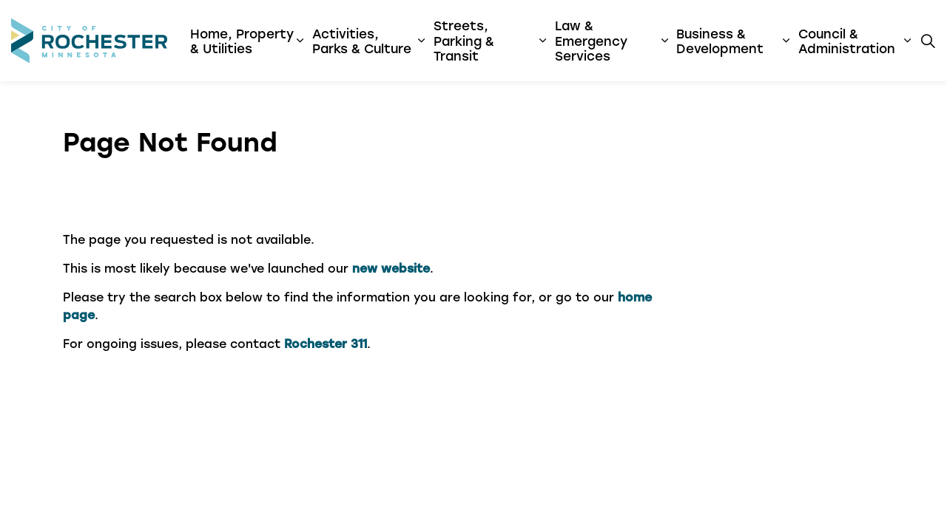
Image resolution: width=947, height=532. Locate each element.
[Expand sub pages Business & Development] (785, 40)
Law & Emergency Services (591, 40)
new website (391, 268)
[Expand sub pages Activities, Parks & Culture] (421, 40)
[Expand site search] (928, 40)
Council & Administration (846, 40)
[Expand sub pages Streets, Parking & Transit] (542, 40)
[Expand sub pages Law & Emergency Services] (664, 40)
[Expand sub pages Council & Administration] (907, 40)
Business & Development (720, 40)
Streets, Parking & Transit (464, 40)
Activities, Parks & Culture (361, 40)
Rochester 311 (325, 343)
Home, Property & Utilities (242, 40)
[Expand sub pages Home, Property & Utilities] (300, 40)
